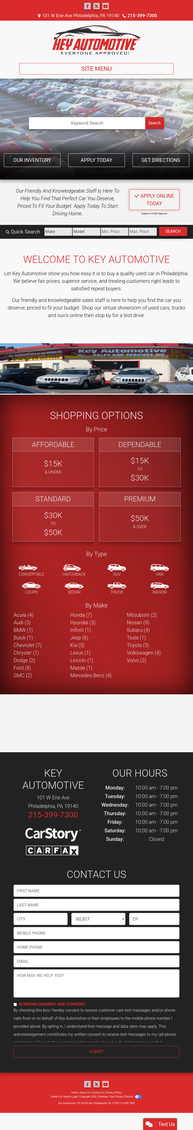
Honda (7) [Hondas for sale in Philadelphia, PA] (81, 615)
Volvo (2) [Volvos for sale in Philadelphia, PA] (136, 660)
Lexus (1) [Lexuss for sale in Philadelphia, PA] (80, 653)
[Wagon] (159, 588)
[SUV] (117, 570)
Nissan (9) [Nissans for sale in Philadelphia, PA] (138, 623)
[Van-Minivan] (159, 570)
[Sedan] (74, 588)
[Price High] (143, 231)
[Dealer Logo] (96, 40)
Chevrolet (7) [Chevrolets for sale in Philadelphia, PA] (28, 645)
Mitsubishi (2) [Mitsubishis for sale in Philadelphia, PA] (142, 615)
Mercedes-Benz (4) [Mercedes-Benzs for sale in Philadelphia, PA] (90, 675)
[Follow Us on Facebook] (87, 6)
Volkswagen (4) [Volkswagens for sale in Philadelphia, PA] (144, 653)
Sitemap (103, 1096)
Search (155, 123)
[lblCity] (41, 919)
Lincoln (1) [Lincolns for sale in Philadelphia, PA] (81, 660)
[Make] (58, 231)
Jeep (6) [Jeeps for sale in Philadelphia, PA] (79, 638)
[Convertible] (31, 570)
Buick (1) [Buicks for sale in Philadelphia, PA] (23, 638)
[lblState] (98, 919)
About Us (85, 1092)
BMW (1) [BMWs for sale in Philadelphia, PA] (23, 630)
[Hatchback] (74, 570)
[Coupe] (31, 588)
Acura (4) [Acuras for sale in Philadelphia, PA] (24, 615)
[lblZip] (154, 919)
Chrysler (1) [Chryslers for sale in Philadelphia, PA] (26, 653)
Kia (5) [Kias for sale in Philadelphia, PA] (77, 645)
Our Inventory (32, 160)
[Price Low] (115, 231)
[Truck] (117, 588)
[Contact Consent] (15, 1004)
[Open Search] (87, 123)
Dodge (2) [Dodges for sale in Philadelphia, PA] (24, 660)
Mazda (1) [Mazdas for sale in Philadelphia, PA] (81, 668)
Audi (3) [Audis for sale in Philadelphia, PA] (22, 623)
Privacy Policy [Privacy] (114, 1092)
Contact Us (98, 1092)
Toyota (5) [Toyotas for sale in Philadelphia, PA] (138, 645)
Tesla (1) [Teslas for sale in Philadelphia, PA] (136, 638)
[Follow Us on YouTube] (105, 6)
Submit (96, 1051)
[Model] (86, 231)
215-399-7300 (142, 15)
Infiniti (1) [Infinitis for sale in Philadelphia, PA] (80, 630)
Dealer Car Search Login (64, 1096)
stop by (103, 315)
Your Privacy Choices (126, 1096)
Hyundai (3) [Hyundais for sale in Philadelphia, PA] (82, 623)
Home (74, 1092)
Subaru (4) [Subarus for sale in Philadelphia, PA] (138, 630)
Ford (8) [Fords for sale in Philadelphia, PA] (22, 668)
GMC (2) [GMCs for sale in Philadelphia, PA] (23, 675)
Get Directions (160, 160)
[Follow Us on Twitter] (96, 6)
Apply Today (96, 160)
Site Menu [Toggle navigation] (96, 68)
